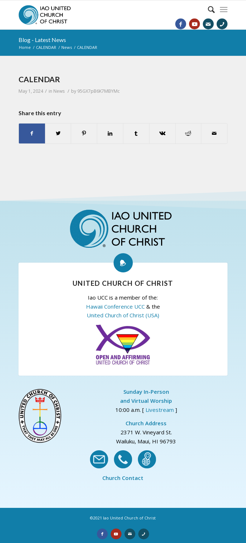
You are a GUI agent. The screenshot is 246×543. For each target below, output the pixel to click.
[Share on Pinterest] (84, 133)
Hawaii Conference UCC (115, 306)
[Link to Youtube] (194, 23)
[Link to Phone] (222, 23)
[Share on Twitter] (58, 133)
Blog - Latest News (42, 39)
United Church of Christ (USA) (123, 315)
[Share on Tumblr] (136, 133)
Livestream (159, 409)
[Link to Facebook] (180, 23)
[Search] (208, 9)
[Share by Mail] (214, 133)
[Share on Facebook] (32, 133)
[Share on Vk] (162, 133)
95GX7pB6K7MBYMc (98, 91)
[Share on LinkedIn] (110, 133)
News (59, 91)
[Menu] (223, 9)
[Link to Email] (208, 23)
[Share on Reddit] (188, 133)
